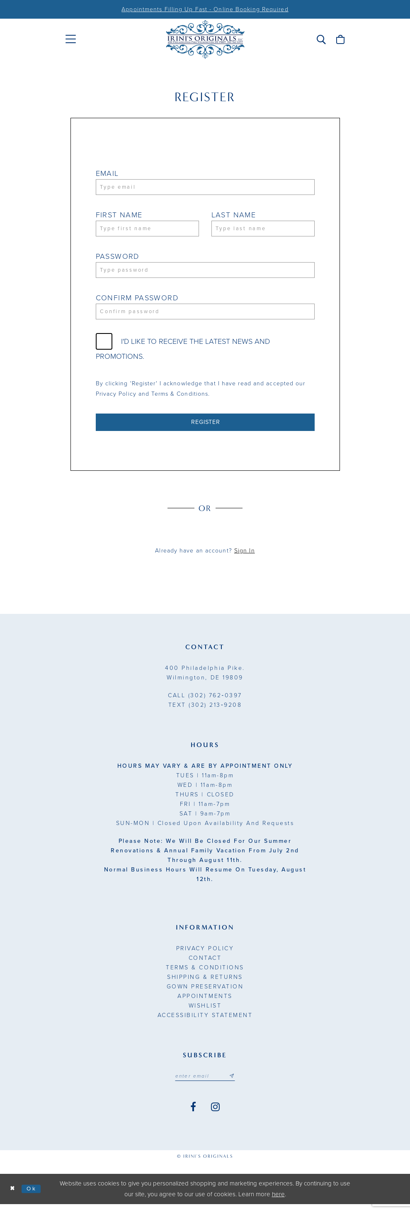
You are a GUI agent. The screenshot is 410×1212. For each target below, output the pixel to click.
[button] (321, 39)
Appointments (204, 1002)
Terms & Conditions (205, 974)
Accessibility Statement (205, 1021)
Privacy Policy (205, 955)
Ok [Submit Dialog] (34, 1196)
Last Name (233, 216)
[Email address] (205, 1083)
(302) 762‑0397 (205, 702)
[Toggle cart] (340, 39)
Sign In (244, 557)
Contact (205, 964)
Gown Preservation (205, 993)
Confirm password (137, 301)
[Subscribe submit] (234, 1083)
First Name (119, 216)
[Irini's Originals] (205, 39)
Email (107, 173)
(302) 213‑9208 (205, 711)
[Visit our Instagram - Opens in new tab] (215, 1115)
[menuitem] (71, 39)
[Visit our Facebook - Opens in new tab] (193, 1115)
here (278, 1202)
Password (117, 258)
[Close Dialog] (13, 1197)
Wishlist (205, 1012)
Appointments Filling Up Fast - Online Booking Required (204, 9)
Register (205, 428)
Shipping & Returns (205, 983)
